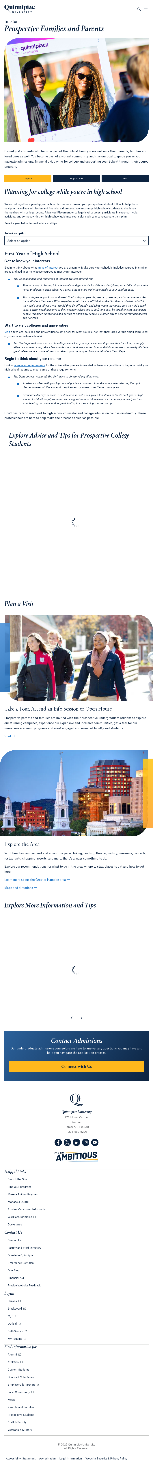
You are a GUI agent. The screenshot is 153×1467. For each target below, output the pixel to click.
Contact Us (15, 1240)
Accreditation (47, 1458)
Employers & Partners (22, 1385)
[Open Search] (139, 9)
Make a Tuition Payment (23, 1194)
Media (11, 1400)
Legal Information (70, 1458)
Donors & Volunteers (21, 1377)
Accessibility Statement (21, 1458)
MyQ (11, 1316)
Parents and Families (21, 1407)
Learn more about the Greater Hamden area (35, 879)
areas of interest (48, 268)
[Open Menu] (146, 9)
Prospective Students (21, 1415)
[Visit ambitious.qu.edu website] (76, 1157)
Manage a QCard (18, 1202)
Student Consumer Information (27, 1209)
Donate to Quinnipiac (21, 1255)
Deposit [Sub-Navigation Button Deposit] (28, 178)
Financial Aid (16, 1278)
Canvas (13, 1301)
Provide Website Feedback (24, 1285)
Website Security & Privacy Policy (106, 1458)
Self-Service (16, 1331)
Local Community (19, 1392)
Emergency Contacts (21, 1263)
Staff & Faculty (17, 1422)
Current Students (18, 1370)
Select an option (15, 233)
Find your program (19, 1187)
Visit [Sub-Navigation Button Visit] (125, 178)
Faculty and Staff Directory (24, 1248)
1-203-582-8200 (76, 1132)
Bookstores (15, 1224)
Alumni (13, 1354)
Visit (7, 332)
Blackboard (15, 1309)
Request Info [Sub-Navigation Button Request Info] (85, 178)
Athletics (13, 1362)
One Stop (13, 1270)
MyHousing (15, 1339)
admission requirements (29, 365)
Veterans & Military (20, 1430)
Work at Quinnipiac (20, 1217)
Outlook (13, 1324)
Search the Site (17, 1179)
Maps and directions (18, 888)
